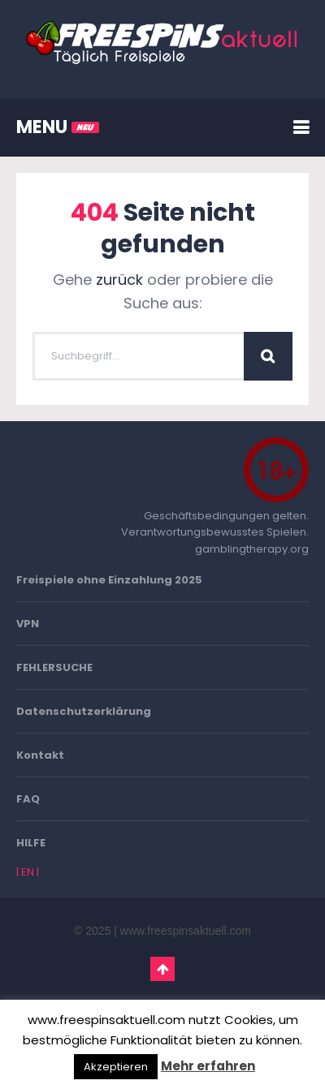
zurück (119, 279)
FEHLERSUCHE (54, 667)
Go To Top (162, 969)
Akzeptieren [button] (116, 1066)
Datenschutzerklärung (83, 711)
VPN (27, 623)
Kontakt (40, 755)
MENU (57, 127)
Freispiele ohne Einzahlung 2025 (109, 580)
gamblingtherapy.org (252, 549)
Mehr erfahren (208, 1065)
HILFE (31, 842)
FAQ (28, 799)
